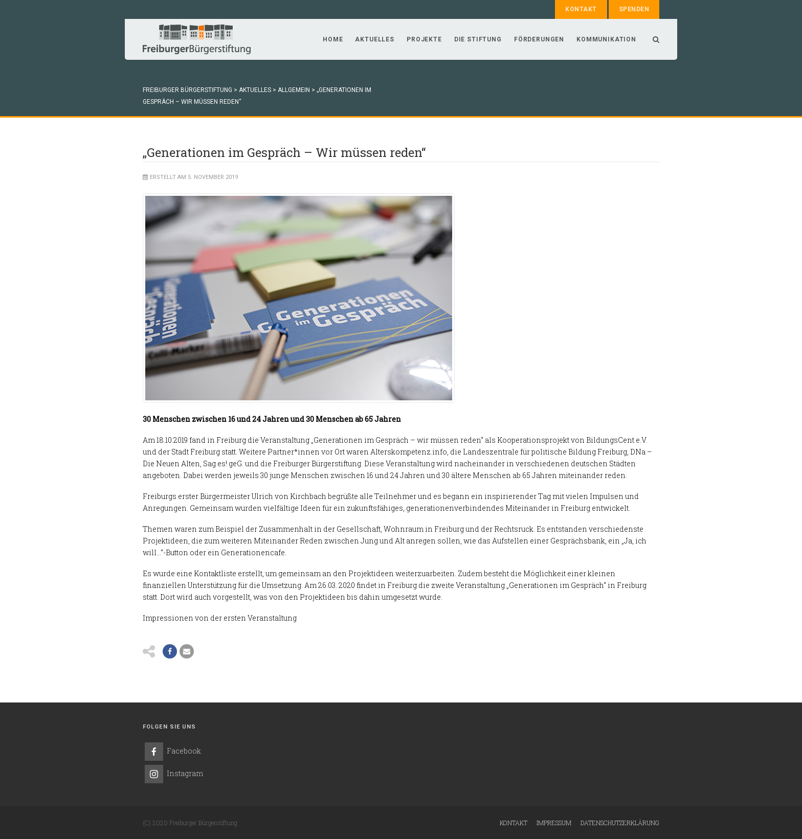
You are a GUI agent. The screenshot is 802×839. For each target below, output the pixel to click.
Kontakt (580, 9)
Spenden (634, 9)
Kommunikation (606, 39)
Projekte (424, 39)
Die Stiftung (478, 39)
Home (333, 39)
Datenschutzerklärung (620, 823)
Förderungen (539, 39)
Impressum (554, 823)
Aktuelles (374, 39)
